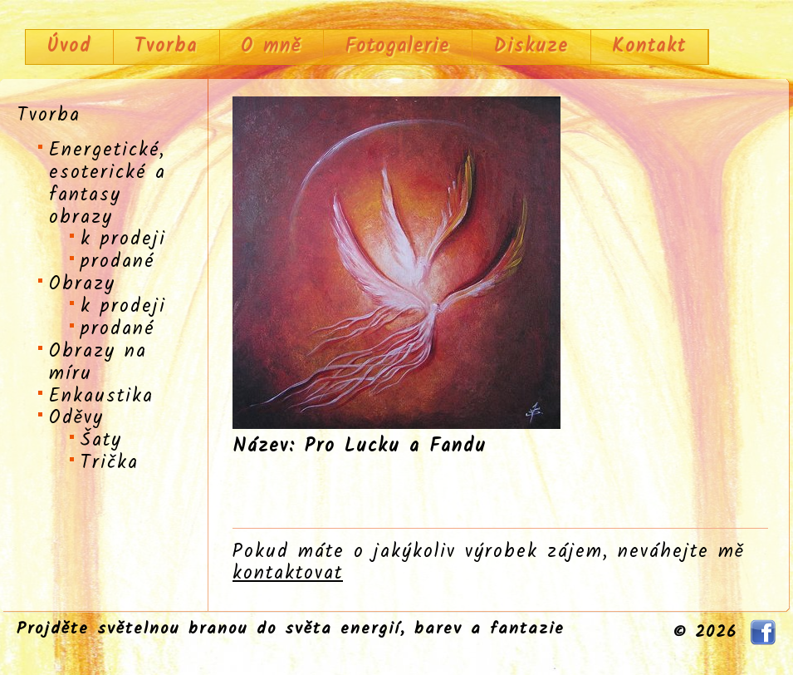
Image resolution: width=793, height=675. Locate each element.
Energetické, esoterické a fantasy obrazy (107, 184)
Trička (110, 463)
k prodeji (123, 239)
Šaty (101, 441)
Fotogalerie (397, 47)
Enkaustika (101, 396)
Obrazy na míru (98, 363)
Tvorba (166, 47)
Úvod (69, 47)
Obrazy (82, 284)
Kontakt (649, 47)
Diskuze (531, 47)
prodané (117, 262)
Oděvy (76, 418)
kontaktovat (288, 574)
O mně (271, 47)
